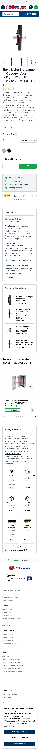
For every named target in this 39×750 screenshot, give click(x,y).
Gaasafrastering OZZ (9, 640)
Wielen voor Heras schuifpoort (13, 665)
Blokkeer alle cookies (19, 738)
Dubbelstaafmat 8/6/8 (9, 637)
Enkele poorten (7, 609)
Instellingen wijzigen (19, 732)
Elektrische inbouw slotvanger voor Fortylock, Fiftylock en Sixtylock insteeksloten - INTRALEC (25, 314)
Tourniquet (6, 622)
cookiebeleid (9, 726)
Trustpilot (11, 575)
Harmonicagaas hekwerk (11, 597)
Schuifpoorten (7, 615)
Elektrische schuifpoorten (11, 619)
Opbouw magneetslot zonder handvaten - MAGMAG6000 (16, 402)
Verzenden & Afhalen (13, 454)
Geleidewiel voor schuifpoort (12, 668)
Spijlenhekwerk (7, 600)
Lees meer (9, 278)
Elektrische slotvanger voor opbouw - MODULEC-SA (24, 299)
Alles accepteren (19, 744)
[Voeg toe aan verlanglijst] (32, 410)
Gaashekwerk (7, 594)
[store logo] (16, 7)
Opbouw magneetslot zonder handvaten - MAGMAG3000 (24, 329)
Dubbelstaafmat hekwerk (11, 591)
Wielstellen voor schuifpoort (12, 672)
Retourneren (6, 697)
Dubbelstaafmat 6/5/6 (9, 634)
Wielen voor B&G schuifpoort (12, 662)
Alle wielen (6, 656)
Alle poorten (6, 625)
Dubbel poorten (7, 612)
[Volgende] (35, 62)
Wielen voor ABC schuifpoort (12, 659)
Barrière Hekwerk (8, 647)
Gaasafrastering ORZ (9, 644)
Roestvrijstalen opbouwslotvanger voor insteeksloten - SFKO (25, 342)
